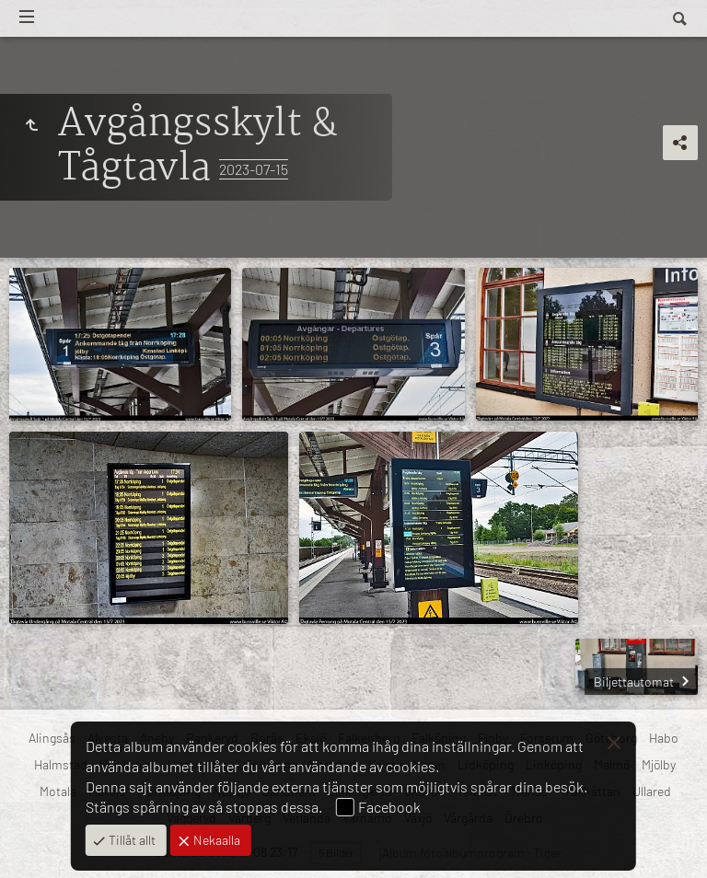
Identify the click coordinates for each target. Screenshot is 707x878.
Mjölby (659, 764)
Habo (663, 737)
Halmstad (60, 764)
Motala (58, 791)
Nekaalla (215, 840)
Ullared (651, 791)
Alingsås (52, 737)
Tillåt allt (131, 840)
